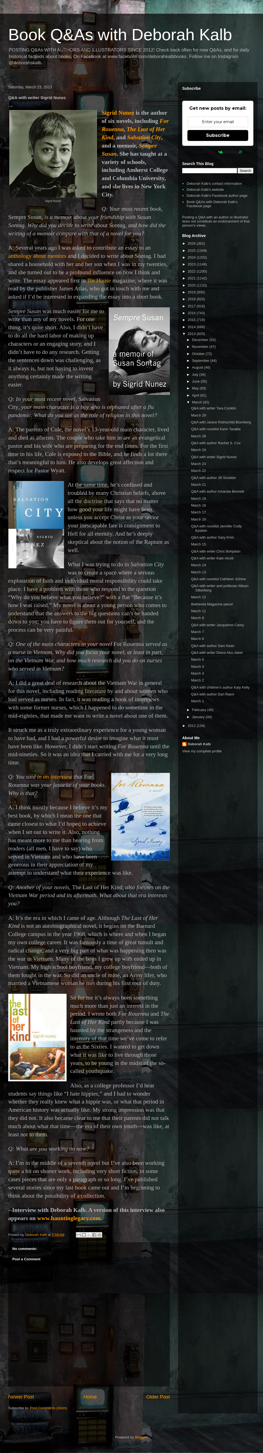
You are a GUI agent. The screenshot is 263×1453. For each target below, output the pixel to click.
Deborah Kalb (199, 744)
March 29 (198, 415)
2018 (192, 299)
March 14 (198, 565)
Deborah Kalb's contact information (214, 183)
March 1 (197, 701)
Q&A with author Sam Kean (212, 646)
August (198, 367)
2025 (192, 251)
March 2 (197, 680)
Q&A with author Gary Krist (212, 537)
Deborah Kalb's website (205, 189)
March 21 (198, 485)
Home (90, 1397)
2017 (192, 306)
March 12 (198, 597)
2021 (192, 278)
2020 (192, 285)
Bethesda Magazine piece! (212, 604)
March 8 (197, 618)
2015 (192, 320)
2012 (192, 726)
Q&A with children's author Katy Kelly (220, 687)
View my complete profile (202, 751)
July (195, 374)
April (196, 395)
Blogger (141, 1437)
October (199, 354)
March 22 (198, 471)
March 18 (198, 505)
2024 (192, 257)
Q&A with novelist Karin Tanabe (216, 429)
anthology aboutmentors (37, 256)
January (199, 717)
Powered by (218, 152)
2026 (192, 243)
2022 (192, 271)
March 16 (198, 519)
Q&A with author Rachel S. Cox (216, 443)
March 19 (198, 498)
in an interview (54, 776)
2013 (192, 334)
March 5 (197, 659)
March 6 (197, 639)
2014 (192, 327)
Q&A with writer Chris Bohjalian (215, 551)
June (196, 381)
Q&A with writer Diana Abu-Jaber (217, 653)
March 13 (198, 572)
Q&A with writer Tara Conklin (213, 408)
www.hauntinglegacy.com (68, 1218)
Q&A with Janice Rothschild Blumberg (221, 422)
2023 (192, 264)
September (201, 361)
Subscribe (218, 135)
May (196, 388)
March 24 (198, 450)
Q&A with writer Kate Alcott (212, 558)
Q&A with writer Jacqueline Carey (217, 625)
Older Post (158, 1397)
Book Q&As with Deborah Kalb (120, 34)
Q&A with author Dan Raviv (212, 694)
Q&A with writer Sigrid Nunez (214, 457)
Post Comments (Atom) (48, 1408)
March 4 (197, 667)
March (197, 402)
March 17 (198, 512)
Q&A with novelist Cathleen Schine (218, 579)
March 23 (198, 464)
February (199, 710)
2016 (192, 313)
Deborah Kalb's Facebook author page (217, 195)
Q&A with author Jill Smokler (213, 478)
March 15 (198, 544)
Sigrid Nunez (118, 112)
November (201, 347)
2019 (192, 292)
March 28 (198, 436)
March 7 (197, 632)
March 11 (198, 611)
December (201, 340)
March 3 (197, 673)
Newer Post (21, 1397)
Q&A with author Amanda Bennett (217, 491)
